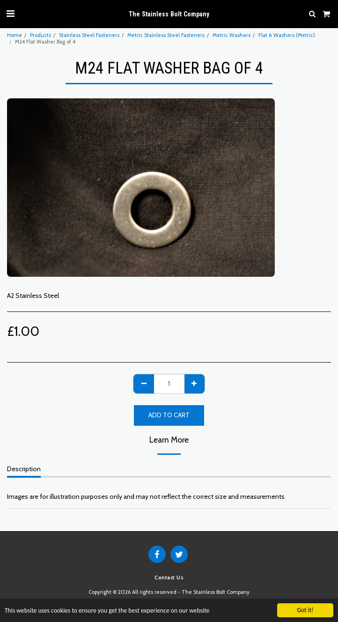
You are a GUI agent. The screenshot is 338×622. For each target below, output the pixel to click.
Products (40, 35)
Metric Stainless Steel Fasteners (166, 35)
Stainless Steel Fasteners (89, 35)
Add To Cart (169, 415)
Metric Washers (231, 35)
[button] (10, 13)
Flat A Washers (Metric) (286, 35)
